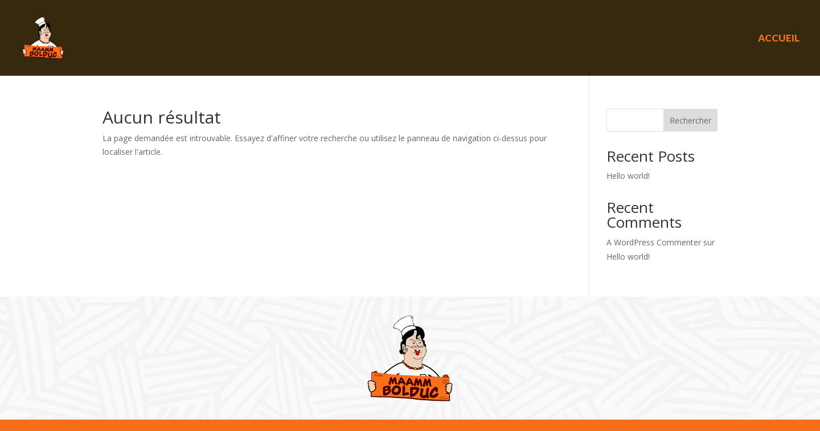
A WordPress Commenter (653, 242)
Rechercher (690, 120)
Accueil (779, 38)
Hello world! (628, 175)
